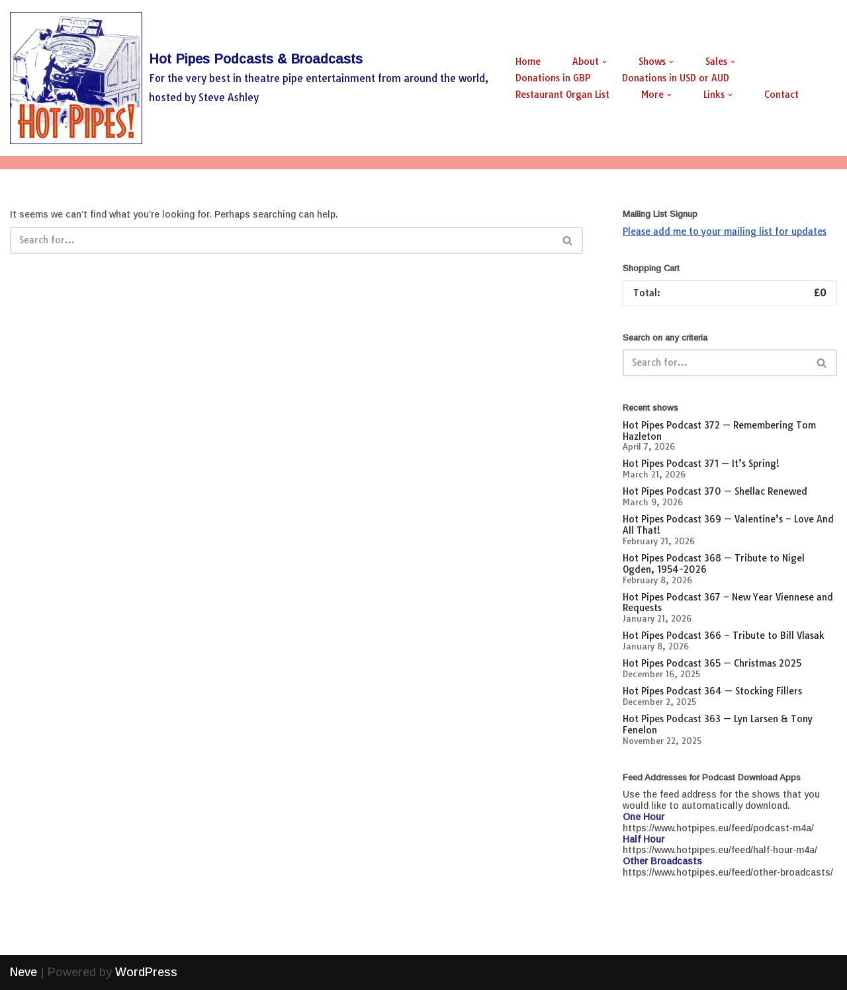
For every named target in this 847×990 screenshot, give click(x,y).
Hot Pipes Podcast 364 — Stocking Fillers (712, 691)
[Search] (281, 240)
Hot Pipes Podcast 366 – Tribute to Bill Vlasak (724, 635)
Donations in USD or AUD (675, 78)
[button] (604, 62)
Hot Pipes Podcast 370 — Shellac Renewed (715, 491)
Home (528, 61)
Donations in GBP (552, 78)
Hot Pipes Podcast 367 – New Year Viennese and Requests (728, 602)
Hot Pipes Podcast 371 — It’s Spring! (701, 464)
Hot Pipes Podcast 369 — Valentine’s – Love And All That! (728, 524)
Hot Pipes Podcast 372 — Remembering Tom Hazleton (719, 430)
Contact (781, 95)
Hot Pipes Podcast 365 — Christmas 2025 (712, 663)
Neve (23, 972)
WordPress (146, 972)
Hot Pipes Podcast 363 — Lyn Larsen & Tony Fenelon (718, 724)
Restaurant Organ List (562, 95)
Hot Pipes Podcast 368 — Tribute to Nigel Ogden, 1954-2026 (714, 563)
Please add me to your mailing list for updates (724, 231)
